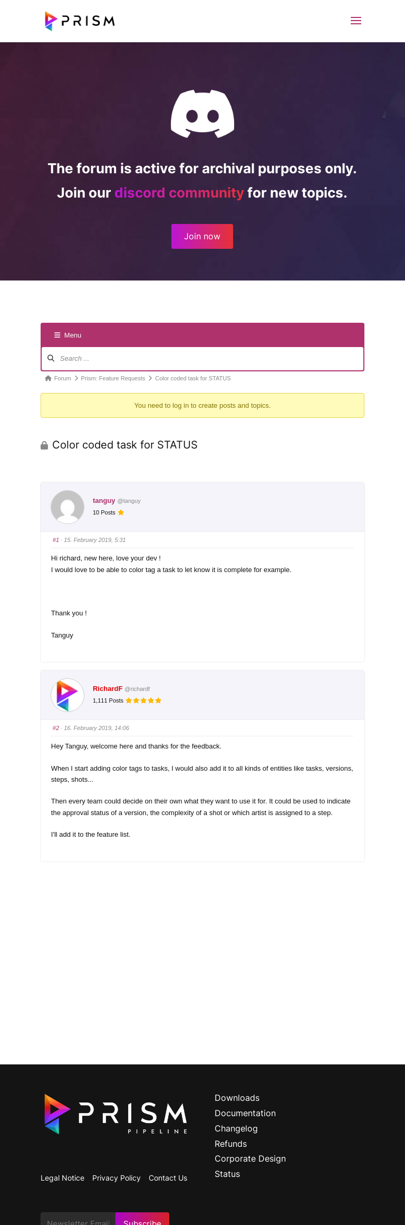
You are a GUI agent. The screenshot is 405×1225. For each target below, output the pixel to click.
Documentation (245, 1113)
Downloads (237, 1097)
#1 (56, 540)
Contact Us (168, 1177)
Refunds (231, 1143)
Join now (202, 236)
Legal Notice (62, 1177)
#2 (56, 728)
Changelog (236, 1128)
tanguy (104, 500)
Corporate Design (250, 1158)
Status (227, 1173)
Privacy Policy (116, 1177)
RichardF (107, 689)
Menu (68, 335)
